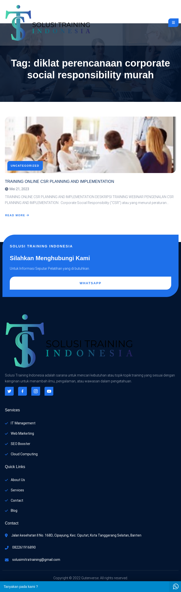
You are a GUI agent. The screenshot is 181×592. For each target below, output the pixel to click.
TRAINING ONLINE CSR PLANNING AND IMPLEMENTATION (59, 181)
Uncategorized (25, 165)
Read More (17, 215)
